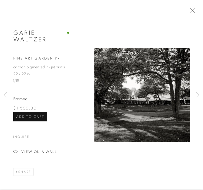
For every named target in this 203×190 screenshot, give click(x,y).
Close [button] (191, 12)
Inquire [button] (21, 137)
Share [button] (24, 172)
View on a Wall (35, 152)
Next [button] (197, 95)
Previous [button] (5, 95)
